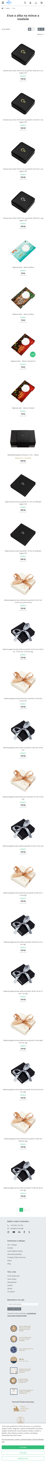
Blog (9, 1264)
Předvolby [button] (23, 1453)
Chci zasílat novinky (14, 1309)
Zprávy (9, 1288)
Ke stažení (11, 1292)
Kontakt (10, 1248)
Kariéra (9, 1285)
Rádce (9, 1260)
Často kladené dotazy (15, 1251)
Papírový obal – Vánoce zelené (23, 314)
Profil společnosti (13, 1276)
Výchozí (40, 34)
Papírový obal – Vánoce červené (23, 408)
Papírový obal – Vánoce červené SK (23, 361)
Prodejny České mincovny (16, 1257)
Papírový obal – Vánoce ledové (23, 267)
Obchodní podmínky (14, 1254)
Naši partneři (11, 1282)
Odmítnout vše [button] (23, 1458)
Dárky (8, 8)
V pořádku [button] (23, 1447)
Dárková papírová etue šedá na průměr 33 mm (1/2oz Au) (23, 846)
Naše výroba (11, 1279)
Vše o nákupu (12, 1245)
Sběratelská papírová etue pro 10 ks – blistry (23, 455)
